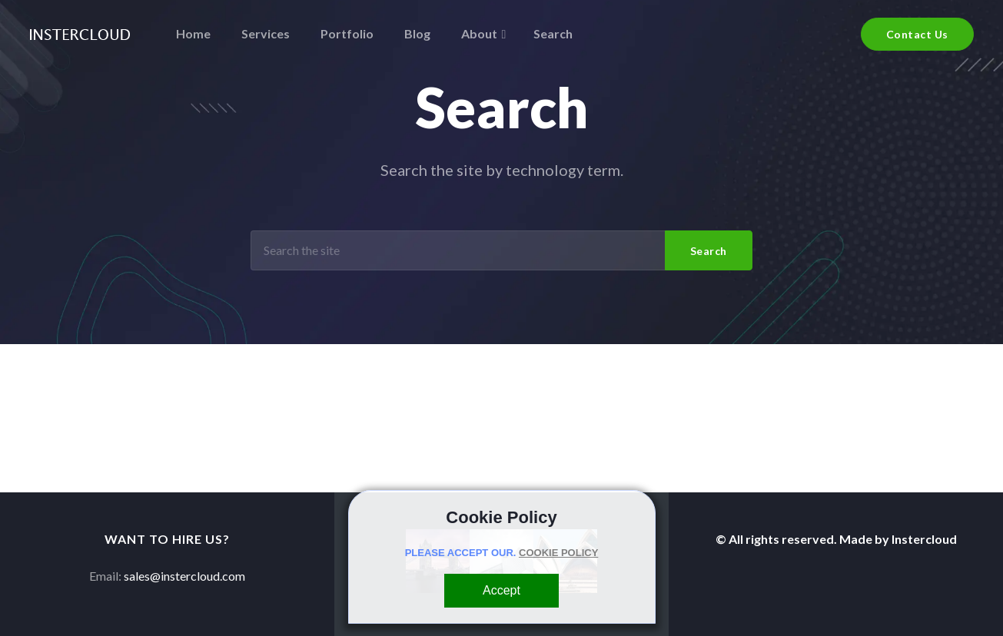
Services (265, 33)
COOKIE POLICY (558, 552)
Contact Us (917, 34)
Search (553, 33)
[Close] (501, 591)
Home (193, 33)
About (479, 33)
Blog (417, 33)
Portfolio (347, 33)
